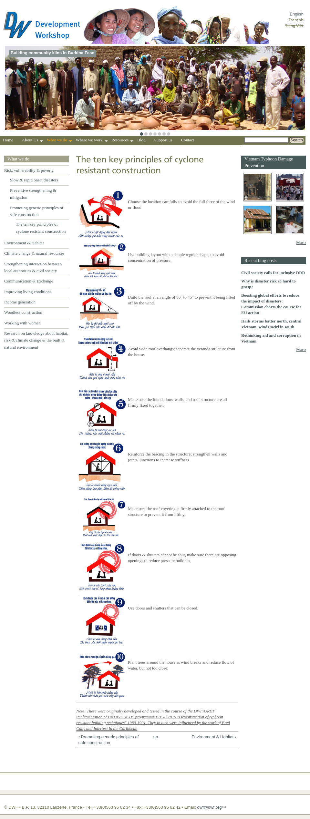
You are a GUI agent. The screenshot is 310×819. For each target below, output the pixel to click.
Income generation (20, 302)
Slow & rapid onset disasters (34, 180)
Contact (187, 140)
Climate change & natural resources (34, 253)
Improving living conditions (27, 291)
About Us (32, 141)
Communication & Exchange (28, 281)
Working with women (22, 323)
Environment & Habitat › (213, 736)
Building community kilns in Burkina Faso (52, 52)
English (297, 14)
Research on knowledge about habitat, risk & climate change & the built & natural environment (36, 340)
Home (8, 140)
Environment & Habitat (24, 243)
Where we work (92, 141)
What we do (59, 141)
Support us (163, 140)
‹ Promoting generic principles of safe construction (108, 739)
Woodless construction (23, 312)
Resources (122, 141)
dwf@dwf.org (209, 807)
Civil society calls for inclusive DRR (273, 272)
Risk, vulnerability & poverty (29, 170)
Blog (141, 140)
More (301, 242)
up (155, 736)
